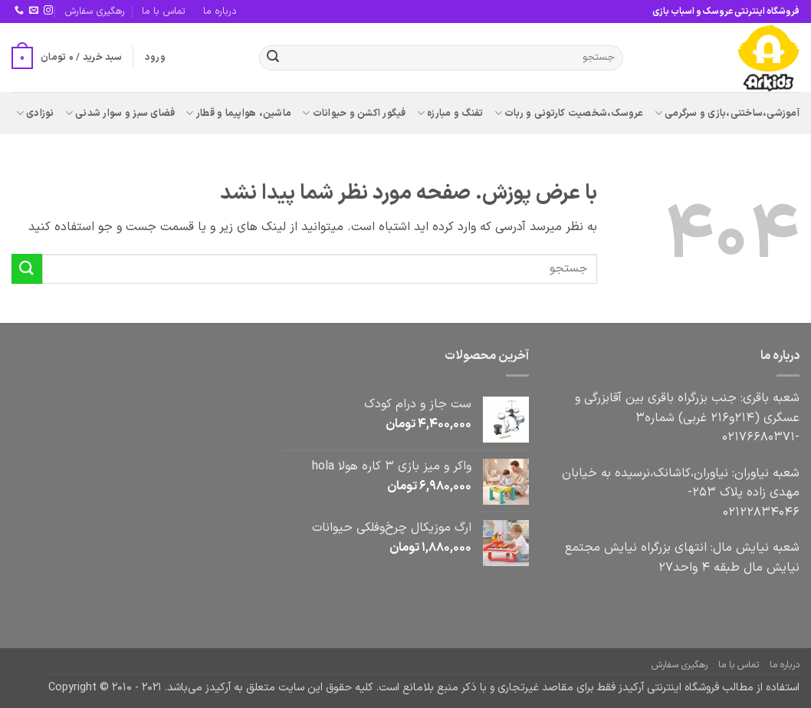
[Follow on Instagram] (48, 10)
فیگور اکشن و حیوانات (354, 113)
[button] (155, 57)
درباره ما (220, 11)
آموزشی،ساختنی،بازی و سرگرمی (727, 113)
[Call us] (19, 10)
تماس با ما (164, 11)
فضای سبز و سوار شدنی (120, 113)
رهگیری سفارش (94, 11)
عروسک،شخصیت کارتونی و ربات (569, 113)
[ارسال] (273, 58)
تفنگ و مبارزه (450, 113)
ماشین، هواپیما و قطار (238, 113)
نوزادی (35, 113)
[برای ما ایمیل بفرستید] (33, 10)
